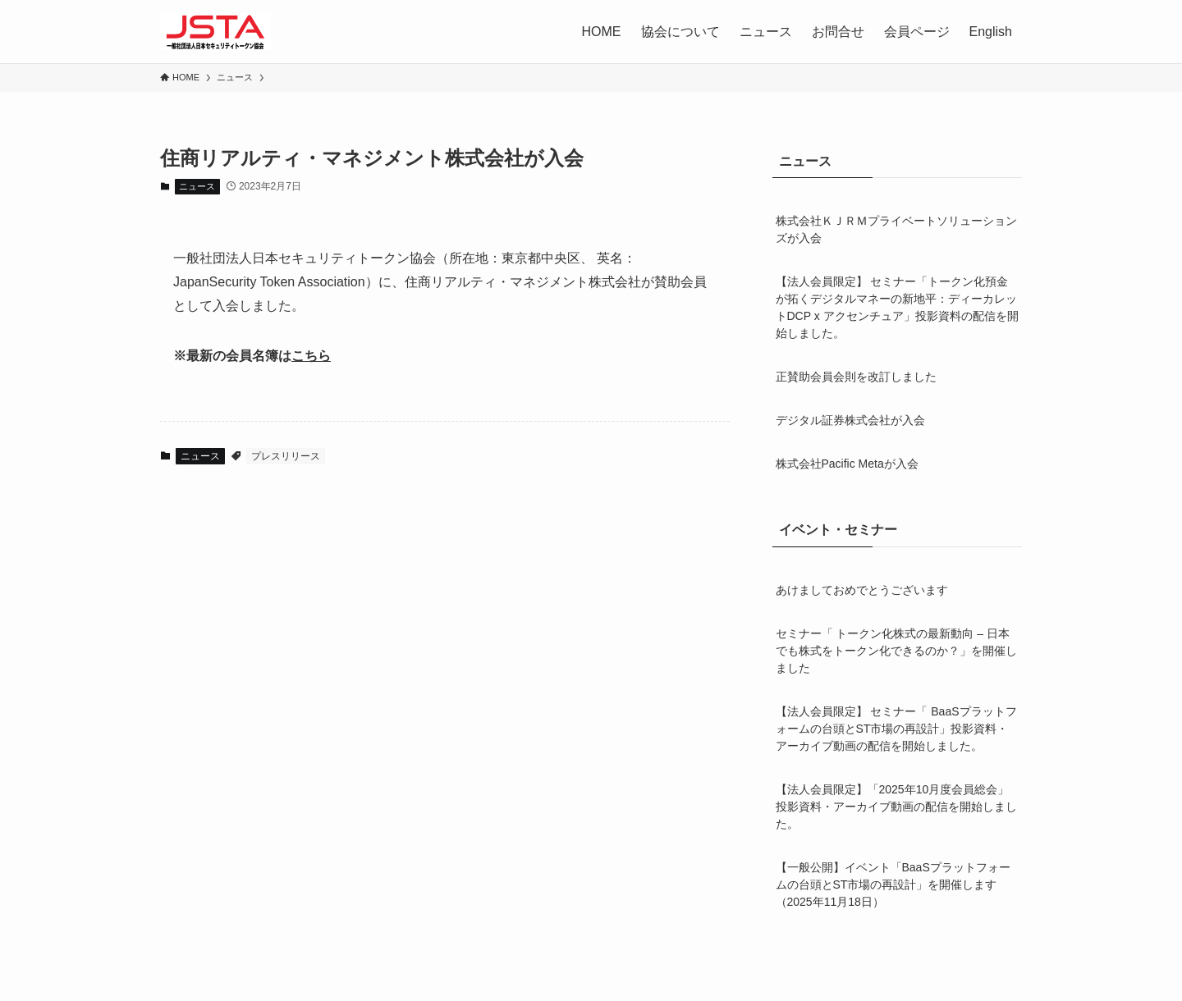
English (990, 32)
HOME (601, 32)
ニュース (766, 32)
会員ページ (917, 32)
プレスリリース (285, 456)
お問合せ (838, 32)
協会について (680, 32)
